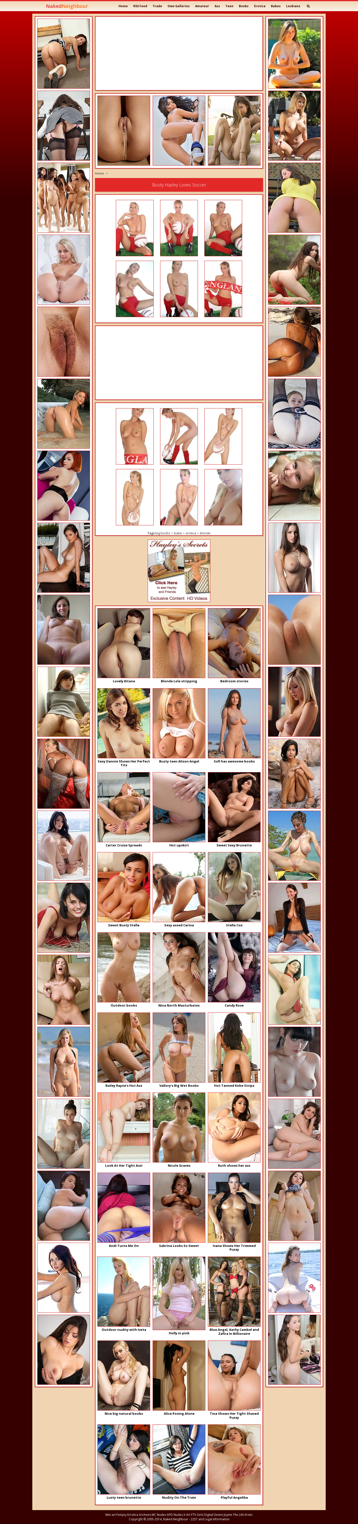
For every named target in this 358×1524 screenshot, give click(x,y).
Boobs (244, 6)
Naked (67, 6)
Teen (229, 6)
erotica (191, 533)
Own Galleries (179, 6)
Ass (217, 6)
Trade (157, 6)
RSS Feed (140, 6)
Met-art (110, 1515)
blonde (205, 533)
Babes (276, 6)
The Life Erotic (243, 1515)
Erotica (260, 6)
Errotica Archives (139, 1515)
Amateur (202, 6)
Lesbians (293, 6)
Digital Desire (213, 1515)
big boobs (162, 533)
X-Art (186, 1515)
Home (123, 6)
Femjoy (121, 1515)
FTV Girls (197, 1515)
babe (178, 533)
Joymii (228, 1515)
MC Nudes (159, 1515)
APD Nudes (175, 1515)
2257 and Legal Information (210, 1519)
